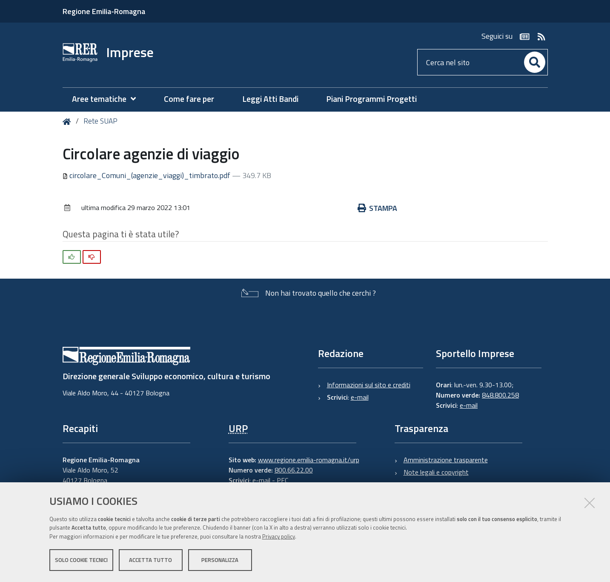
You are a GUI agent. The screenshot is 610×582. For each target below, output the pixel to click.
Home (68, 121)
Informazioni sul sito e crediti (368, 385)
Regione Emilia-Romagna (104, 11)
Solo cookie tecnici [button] (81, 560)
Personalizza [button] (219, 560)
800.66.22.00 (294, 470)
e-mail (360, 397)
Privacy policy (278, 536)
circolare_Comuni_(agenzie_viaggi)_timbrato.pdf (147, 175)
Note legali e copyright (436, 472)
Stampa (378, 208)
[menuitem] (108, 99)
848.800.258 (500, 395)
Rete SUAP (100, 121)
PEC (282, 480)
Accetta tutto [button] (150, 560)
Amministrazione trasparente (446, 460)
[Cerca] (534, 62)
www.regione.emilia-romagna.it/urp (308, 460)
